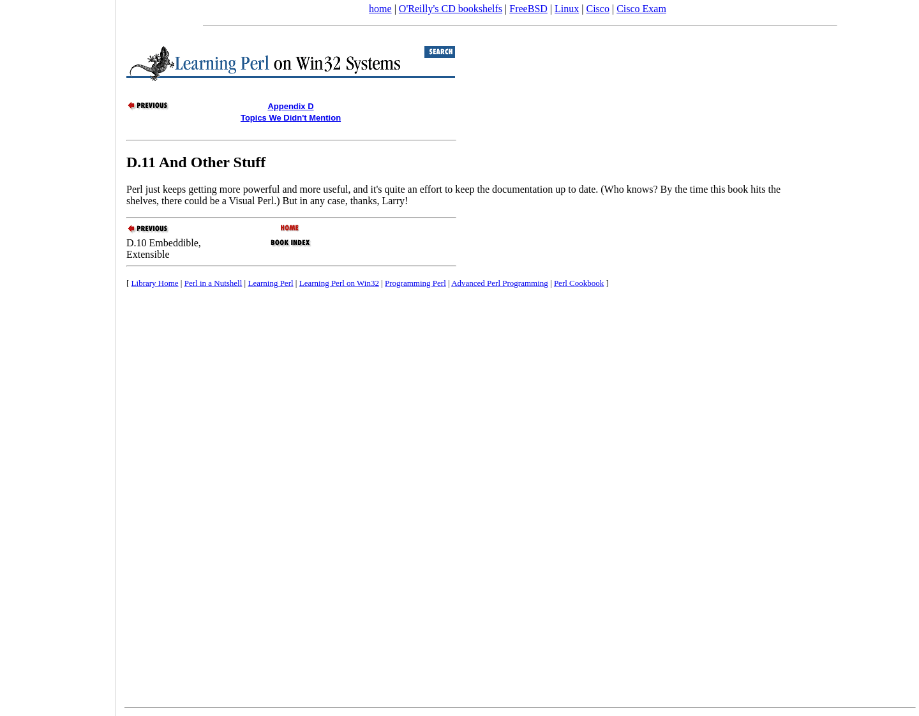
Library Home (155, 283)
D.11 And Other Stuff (195, 162)
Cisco (597, 8)
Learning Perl (270, 283)
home (380, 8)
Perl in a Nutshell (213, 283)
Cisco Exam (641, 8)
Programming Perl (415, 283)
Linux (567, 8)
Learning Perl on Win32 (339, 283)
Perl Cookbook (579, 283)
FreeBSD (528, 8)
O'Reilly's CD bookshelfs (450, 8)
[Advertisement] (57, 353)
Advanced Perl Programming (499, 283)
